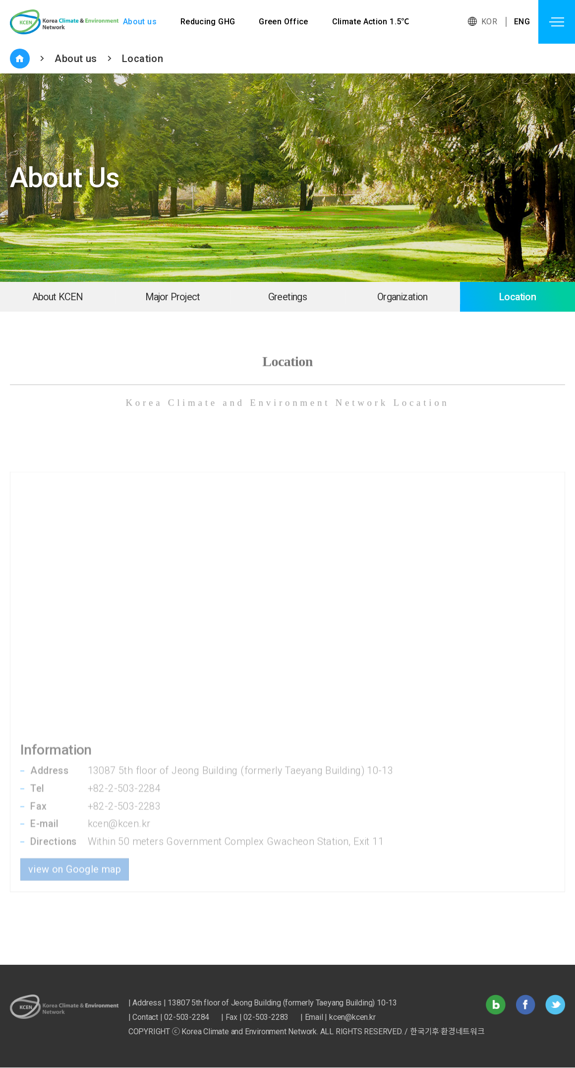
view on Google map (74, 820)
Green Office (284, 21)
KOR (489, 21)
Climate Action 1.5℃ (371, 21)
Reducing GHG (207, 21)
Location (142, 59)
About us (140, 21)
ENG (522, 21)
